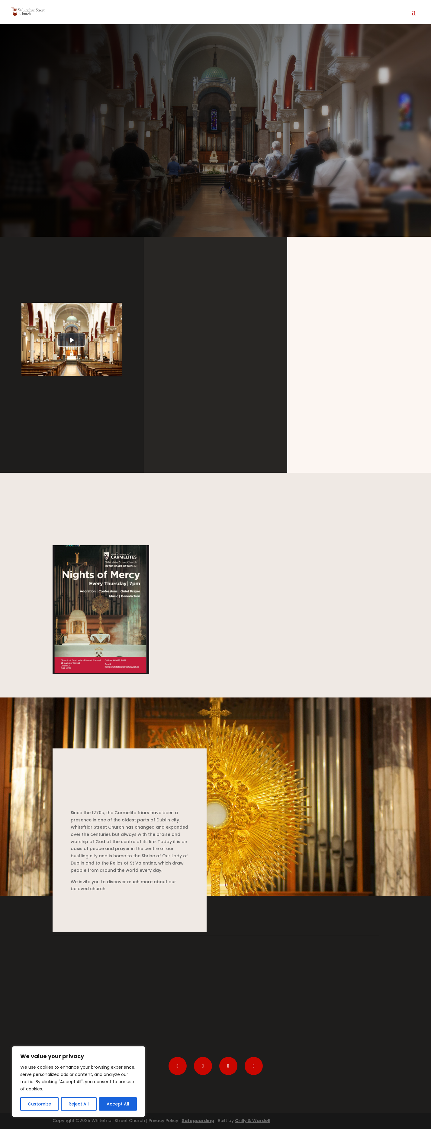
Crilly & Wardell (252, 1121)
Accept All (118, 1104)
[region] (78, 1081)
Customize (39, 1104)
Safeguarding (198, 1121)
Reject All (79, 1104)
